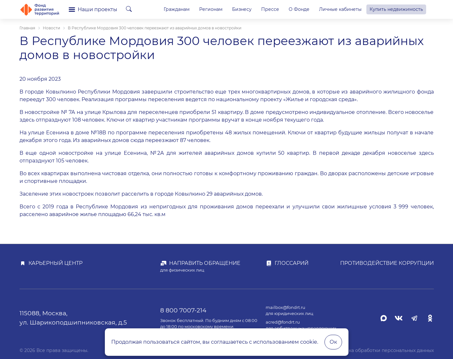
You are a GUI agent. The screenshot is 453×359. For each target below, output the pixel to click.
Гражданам (177, 9)
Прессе (270, 9)
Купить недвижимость (396, 9)
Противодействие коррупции (387, 263)
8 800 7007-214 (183, 310)
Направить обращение (204, 263)
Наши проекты (93, 9)
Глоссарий (292, 263)
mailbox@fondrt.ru (285, 307)
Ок (333, 342)
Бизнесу (242, 9)
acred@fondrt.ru (283, 322)
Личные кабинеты (340, 9)
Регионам (211, 9)
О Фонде (299, 9)
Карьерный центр (55, 263)
